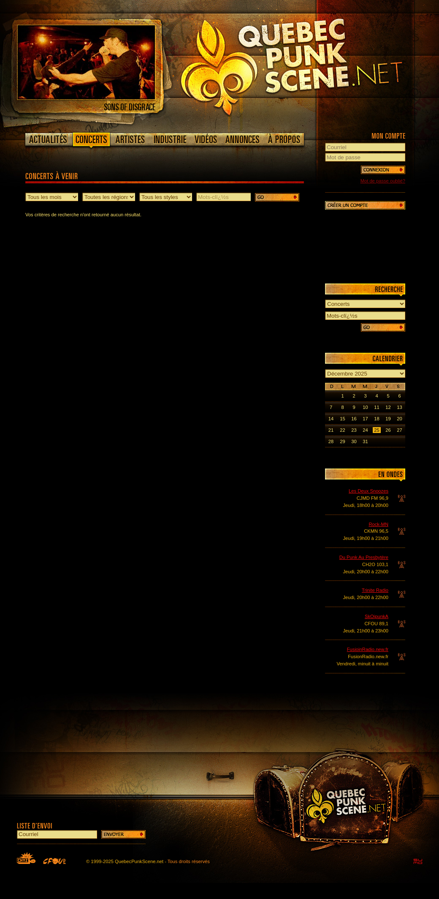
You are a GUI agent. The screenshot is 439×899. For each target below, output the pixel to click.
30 (353, 441)
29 (342, 441)
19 (387, 418)
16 (353, 418)
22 (342, 430)
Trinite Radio (375, 590)
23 (353, 430)
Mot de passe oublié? (382, 180)
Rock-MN (378, 524)
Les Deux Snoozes (368, 490)
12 (387, 407)
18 (376, 418)
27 (399, 430)
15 (342, 418)
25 (376, 430)
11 (376, 407)
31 (365, 441)
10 (365, 407)
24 (365, 430)
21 (330, 430)
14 (330, 418)
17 (365, 418)
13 (399, 407)
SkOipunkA (376, 616)
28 (330, 441)
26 (387, 430)
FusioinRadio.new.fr (367, 649)
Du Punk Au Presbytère (363, 557)
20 (399, 418)
